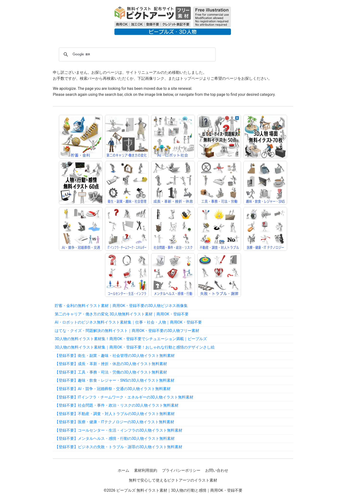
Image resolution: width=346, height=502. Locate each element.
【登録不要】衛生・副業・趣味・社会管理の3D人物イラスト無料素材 (115, 355)
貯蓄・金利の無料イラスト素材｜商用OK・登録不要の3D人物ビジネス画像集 (121, 305)
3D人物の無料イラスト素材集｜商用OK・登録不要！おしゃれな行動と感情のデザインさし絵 (135, 347)
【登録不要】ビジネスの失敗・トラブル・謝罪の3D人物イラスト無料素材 (119, 447)
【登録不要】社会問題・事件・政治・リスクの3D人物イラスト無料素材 (117, 405)
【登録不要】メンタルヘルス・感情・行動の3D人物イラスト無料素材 (115, 438)
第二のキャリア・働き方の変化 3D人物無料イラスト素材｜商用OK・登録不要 (122, 314)
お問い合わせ (216, 470)
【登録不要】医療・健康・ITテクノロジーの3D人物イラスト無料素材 (114, 422)
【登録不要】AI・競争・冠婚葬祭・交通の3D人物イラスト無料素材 (113, 388)
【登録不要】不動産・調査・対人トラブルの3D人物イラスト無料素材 (115, 413)
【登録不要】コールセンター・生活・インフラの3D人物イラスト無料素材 (119, 430)
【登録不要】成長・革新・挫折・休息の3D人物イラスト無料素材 (111, 363)
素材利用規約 (145, 470)
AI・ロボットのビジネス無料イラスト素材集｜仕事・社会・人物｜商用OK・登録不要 (128, 322)
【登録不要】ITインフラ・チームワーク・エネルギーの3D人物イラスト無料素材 (124, 397)
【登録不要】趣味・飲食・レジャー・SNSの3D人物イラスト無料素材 (114, 380)
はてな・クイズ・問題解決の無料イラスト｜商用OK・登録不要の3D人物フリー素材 (127, 330)
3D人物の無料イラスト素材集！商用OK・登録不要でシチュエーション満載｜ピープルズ (131, 339)
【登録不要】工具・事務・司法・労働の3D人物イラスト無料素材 (111, 372)
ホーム (123, 470)
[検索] (136, 54)
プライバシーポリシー (181, 470)
